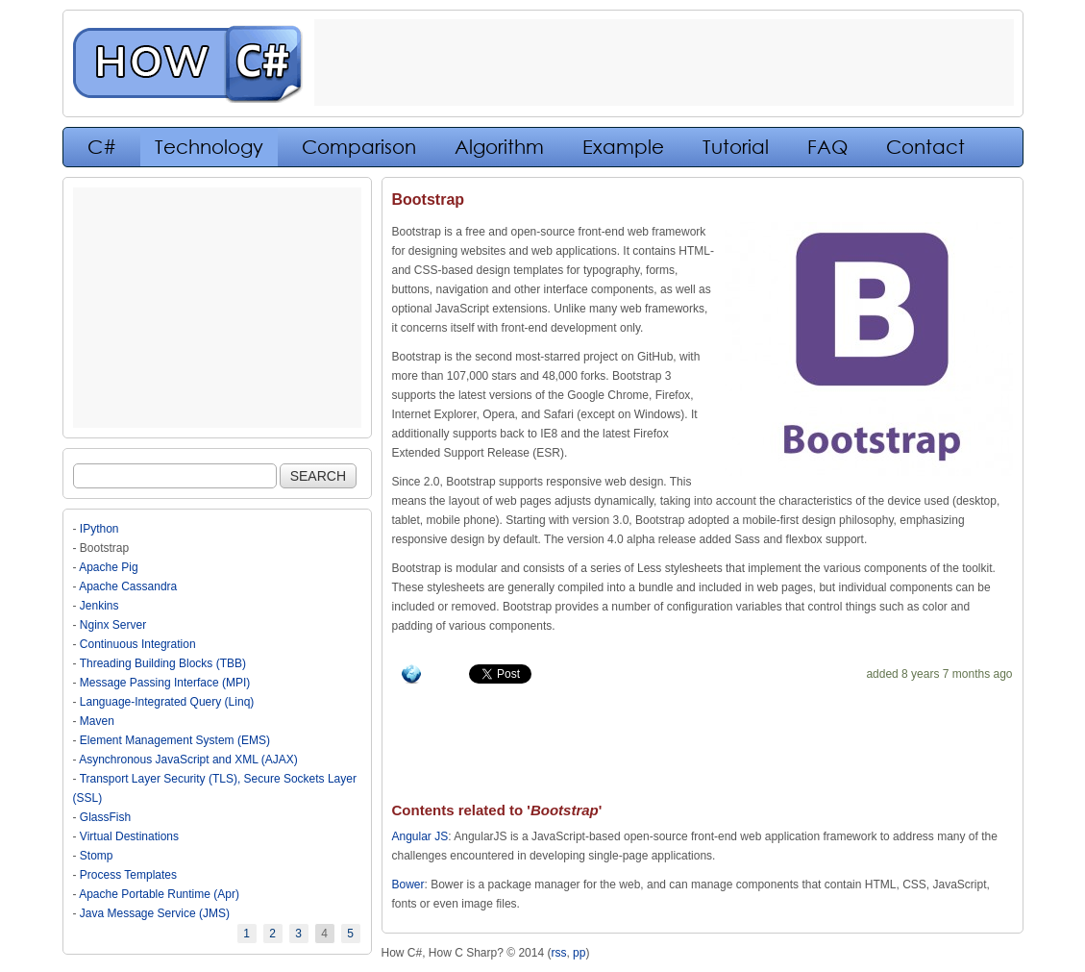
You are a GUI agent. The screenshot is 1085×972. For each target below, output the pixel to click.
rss (558, 953)
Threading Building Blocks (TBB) (163, 663)
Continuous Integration (138, 644)
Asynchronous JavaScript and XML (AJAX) (188, 759)
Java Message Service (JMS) (155, 913)
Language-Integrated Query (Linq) (167, 702)
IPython (99, 529)
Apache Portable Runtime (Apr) (159, 894)
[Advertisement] (217, 307)
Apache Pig (108, 567)
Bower (408, 884)
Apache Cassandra (128, 586)
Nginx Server (113, 625)
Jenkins (99, 605)
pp (579, 953)
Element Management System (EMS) (175, 740)
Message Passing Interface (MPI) (165, 682)
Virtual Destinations (129, 836)
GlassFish (105, 817)
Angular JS (420, 836)
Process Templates (128, 875)
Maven (97, 721)
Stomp (96, 855)
